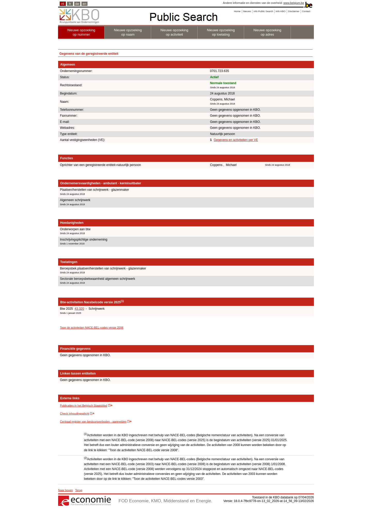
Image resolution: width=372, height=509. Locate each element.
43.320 (79, 309)
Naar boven (65, 490)
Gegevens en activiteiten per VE (236, 140)
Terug (78, 490)
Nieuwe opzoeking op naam (128, 32)
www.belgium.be (293, 2)
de (77, 4)
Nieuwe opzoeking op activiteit (174, 32)
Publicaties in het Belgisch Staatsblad (83, 405)
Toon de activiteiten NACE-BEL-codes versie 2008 (91, 327)
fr (70, 4)
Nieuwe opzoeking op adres (267, 32)
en (85, 4)
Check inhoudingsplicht (74, 413)
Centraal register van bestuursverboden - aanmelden (93, 421)
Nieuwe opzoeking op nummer (81, 32)
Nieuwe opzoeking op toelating (221, 32)
